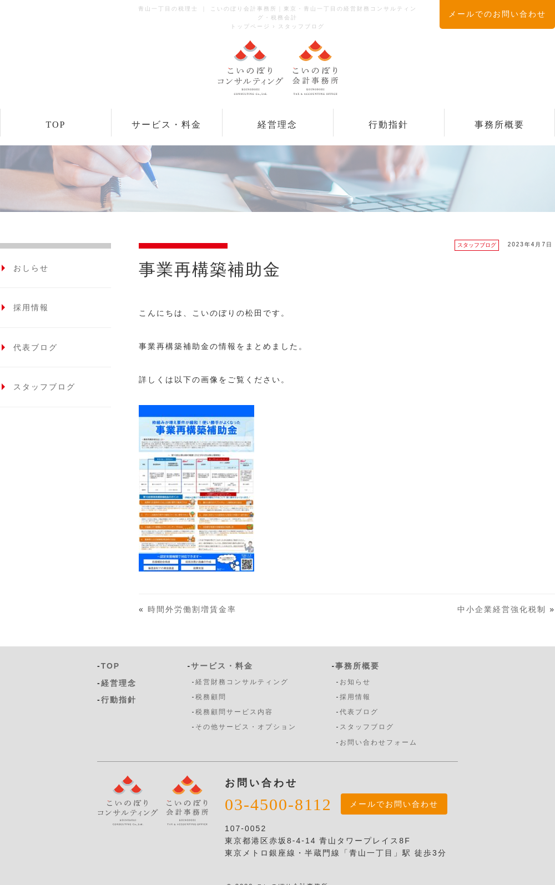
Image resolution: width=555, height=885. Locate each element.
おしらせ (31, 268)
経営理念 (277, 124)
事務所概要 (499, 124)
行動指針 (388, 124)
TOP (56, 124)
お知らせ (355, 682)
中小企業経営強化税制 (501, 609)
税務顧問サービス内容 (234, 712)
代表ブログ (35, 347)
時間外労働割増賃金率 (192, 609)
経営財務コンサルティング (242, 682)
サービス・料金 (166, 124)
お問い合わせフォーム (378, 742)
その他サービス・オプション (245, 727)
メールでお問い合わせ (394, 804)
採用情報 (31, 307)
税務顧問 (210, 697)
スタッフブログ (476, 245)
